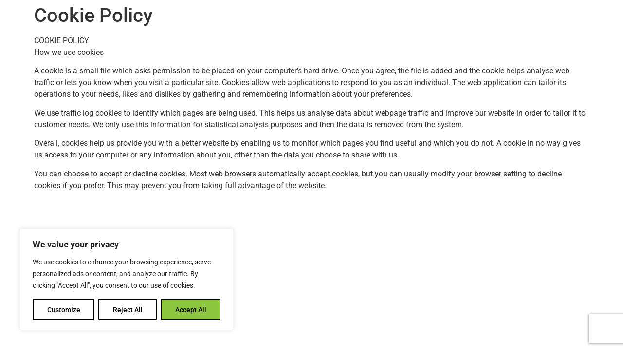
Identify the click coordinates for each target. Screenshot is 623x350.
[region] (126, 279)
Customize (63, 310)
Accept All (190, 310)
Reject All (128, 310)
